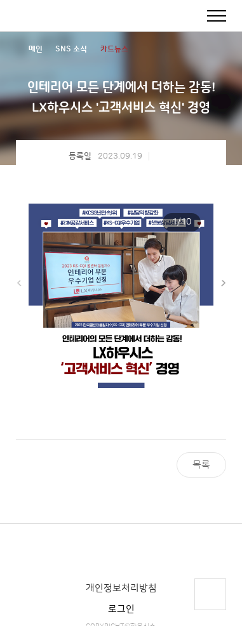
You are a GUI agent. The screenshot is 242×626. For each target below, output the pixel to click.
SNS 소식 (71, 49)
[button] (223, 283)
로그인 (121, 609)
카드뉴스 (114, 49)
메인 (36, 49)
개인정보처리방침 (121, 588)
